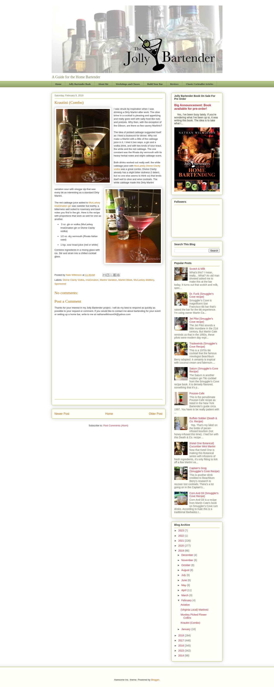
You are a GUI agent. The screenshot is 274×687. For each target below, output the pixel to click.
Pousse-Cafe (196, 393)
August (185, 570)
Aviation (185, 604)
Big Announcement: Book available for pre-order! (192, 106)
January (186, 629)
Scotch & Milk (197, 268)
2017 (181, 640)
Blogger (155, 679)
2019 (181, 550)
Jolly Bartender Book (80, 84)
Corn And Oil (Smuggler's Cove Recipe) (204, 495)
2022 (181, 535)
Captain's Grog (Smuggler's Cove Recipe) (204, 470)
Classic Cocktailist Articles (199, 84)
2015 (181, 650)
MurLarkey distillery (144, 280)
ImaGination (92, 280)
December (187, 555)
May (184, 585)
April (184, 590)
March (185, 595)
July (184, 575)
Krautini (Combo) (190, 622)
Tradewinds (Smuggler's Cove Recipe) (203, 345)
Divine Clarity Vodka (73, 280)
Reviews (174, 84)
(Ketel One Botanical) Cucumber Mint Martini (202, 445)
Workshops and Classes (128, 84)
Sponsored (60, 283)
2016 (181, 645)
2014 (181, 655)
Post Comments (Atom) (115, 425)
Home (58, 84)
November (187, 560)
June (184, 580)
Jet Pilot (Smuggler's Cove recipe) (201, 320)
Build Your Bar (155, 84)
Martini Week (125, 280)
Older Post (156, 413)
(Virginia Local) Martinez (194, 609)
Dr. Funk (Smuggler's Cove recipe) (201, 295)
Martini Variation (108, 280)
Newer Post (62, 413)
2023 (181, 530)
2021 (181, 540)
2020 (181, 545)
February (186, 600)
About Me (103, 84)
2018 (181, 635)
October (186, 565)
